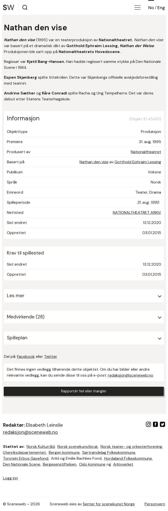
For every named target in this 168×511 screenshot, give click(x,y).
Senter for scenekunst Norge (109, 504)
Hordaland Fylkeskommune (128, 458)
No (151, 8)
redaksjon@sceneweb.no (130, 375)
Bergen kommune (64, 452)
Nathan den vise (94, 161)
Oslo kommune (92, 464)
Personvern (155, 504)
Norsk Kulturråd (41, 446)
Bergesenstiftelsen (59, 464)
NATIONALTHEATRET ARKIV (137, 212)
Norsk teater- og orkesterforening (131, 446)
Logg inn (10, 478)
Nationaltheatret (146, 151)
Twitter (50, 356)
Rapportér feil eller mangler (84, 392)
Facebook (26, 356)
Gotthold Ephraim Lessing (138, 161)
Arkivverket (123, 464)
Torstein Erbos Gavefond (25, 458)
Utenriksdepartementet (24, 452)
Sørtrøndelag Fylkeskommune (108, 452)
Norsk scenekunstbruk (77, 446)
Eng (161, 8)
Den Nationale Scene (21, 464)
